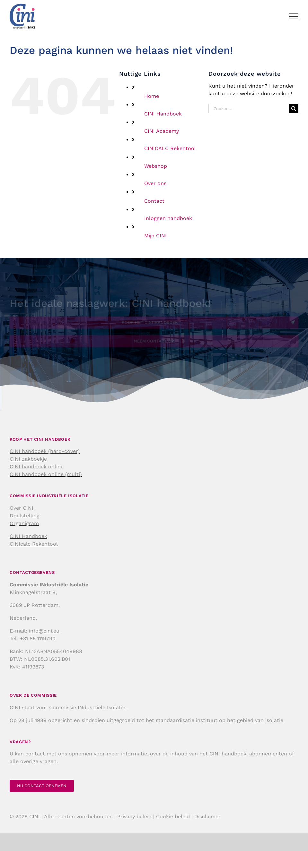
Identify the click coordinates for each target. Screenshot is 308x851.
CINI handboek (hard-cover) (45, 451)
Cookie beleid (173, 816)
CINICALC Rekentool (170, 148)
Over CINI (22, 508)
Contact (154, 201)
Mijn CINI (155, 236)
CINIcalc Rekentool (34, 544)
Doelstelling (25, 516)
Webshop (155, 166)
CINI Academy (161, 131)
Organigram (24, 523)
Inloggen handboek (168, 218)
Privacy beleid (134, 816)
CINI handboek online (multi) (46, 474)
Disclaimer (207, 816)
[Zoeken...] (248, 108)
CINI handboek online (37, 467)
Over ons (155, 183)
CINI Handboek (163, 114)
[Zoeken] (293, 108)
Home (151, 96)
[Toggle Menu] (294, 16)
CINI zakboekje (28, 459)
